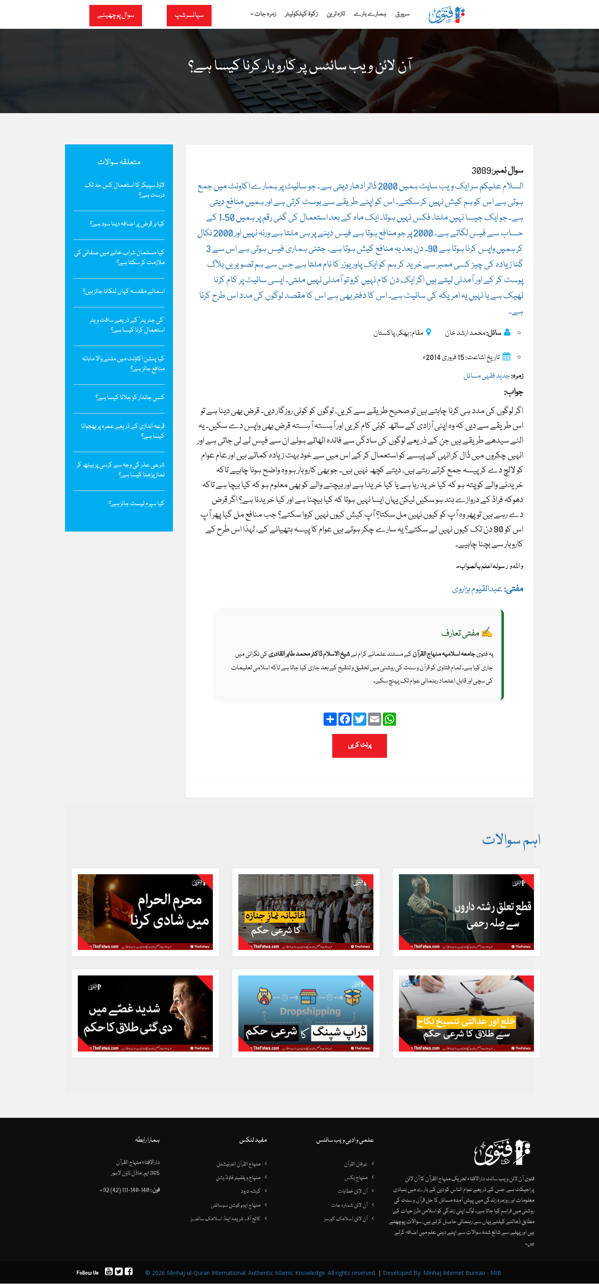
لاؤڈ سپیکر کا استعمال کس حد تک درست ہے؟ (125, 190)
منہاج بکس (356, 1178)
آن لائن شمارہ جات (349, 1206)
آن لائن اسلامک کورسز (346, 1220)
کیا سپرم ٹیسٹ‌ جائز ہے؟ (137, 504)
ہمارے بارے (370, 14)
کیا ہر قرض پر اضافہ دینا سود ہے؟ (127, 224)
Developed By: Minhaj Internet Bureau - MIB (442, 1273)
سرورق (402, 14)
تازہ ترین (335, 14)
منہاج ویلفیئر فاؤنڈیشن (238, 1178)
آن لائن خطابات (353, 1192)
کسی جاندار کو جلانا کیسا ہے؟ (130, 398)
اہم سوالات (511, 841)
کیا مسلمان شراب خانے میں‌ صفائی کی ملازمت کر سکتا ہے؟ (119, 258)
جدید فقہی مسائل (487, 376)
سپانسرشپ (189, 15)
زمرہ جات (263, 14)
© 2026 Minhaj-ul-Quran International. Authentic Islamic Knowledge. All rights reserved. (260, 1273)
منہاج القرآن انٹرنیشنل (239, 1165)
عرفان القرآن (356, 1165)
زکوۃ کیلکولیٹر (301, 14)
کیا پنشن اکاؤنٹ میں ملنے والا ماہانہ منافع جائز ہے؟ (123, 364)
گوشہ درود (251, 1192)
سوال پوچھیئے (115, 15)
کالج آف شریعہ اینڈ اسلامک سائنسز (226, 1220)
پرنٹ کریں (359, 745)
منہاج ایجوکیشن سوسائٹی (236, 1206)
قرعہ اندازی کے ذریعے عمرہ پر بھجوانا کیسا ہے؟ (123, 431)
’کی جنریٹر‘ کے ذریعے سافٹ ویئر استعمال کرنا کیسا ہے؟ (127, 325)
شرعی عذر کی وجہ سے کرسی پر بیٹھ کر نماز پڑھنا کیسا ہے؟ (121, 470)
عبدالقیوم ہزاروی (487, 589)
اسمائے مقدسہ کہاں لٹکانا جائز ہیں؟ (124, 292)
